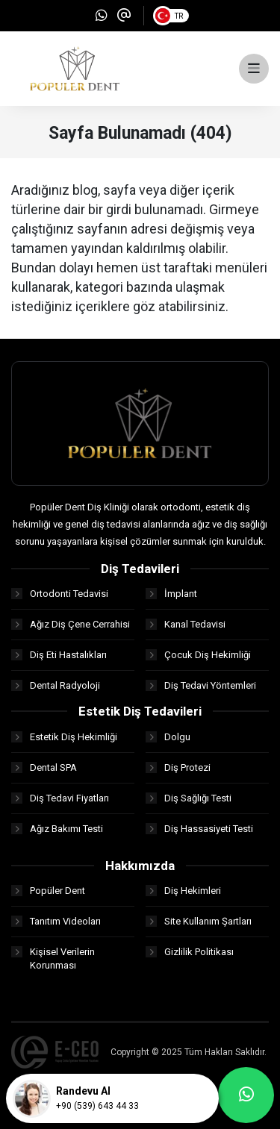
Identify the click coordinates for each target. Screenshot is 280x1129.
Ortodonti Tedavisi (59, 593)
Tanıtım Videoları (56, 921)
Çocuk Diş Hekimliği (198, 654)
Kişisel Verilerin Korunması (53, 958)
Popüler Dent (48, 890)
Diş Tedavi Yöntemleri (201, 685)
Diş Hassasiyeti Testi (199, 828)
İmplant (171, 593)
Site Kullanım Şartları (199, 921)
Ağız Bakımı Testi (57, 828)
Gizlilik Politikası (190, 951)
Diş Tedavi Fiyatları (60, 798)
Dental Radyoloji (55, 685)
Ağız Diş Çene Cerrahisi (70, 624)
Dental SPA (44, 767)
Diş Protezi (178, 767)
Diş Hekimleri (183, 890)
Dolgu (168, 736)
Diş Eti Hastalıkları (59, 654)
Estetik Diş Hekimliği (64, 736)
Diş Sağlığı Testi (188, 798)
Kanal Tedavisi (185, 624)
